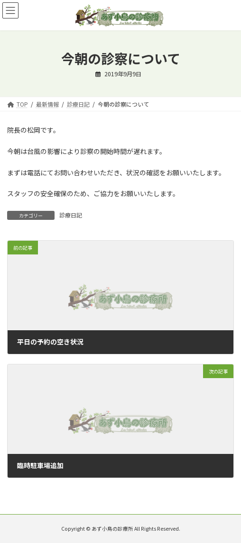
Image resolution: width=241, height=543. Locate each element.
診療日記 (70, 215)
